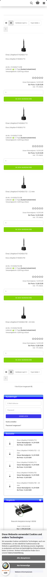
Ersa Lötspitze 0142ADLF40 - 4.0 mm (20, 322)
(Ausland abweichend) (28, 69)
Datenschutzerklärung (15, 553)
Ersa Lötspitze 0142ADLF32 (16, 254)
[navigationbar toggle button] (44, 3)
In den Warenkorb (23, 99)
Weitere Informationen (23, 572)
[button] (6, 23)
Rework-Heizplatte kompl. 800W (23, 521)
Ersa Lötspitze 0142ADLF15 (16, 123)
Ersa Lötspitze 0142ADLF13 (16, 55)
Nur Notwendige (23, 565)
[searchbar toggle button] (31, 3)
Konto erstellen (11, 422)
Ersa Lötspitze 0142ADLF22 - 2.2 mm (20, 192)
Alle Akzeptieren (23, 558)
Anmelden (23, 416)
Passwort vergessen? (13, 425)
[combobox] (21, 23)
